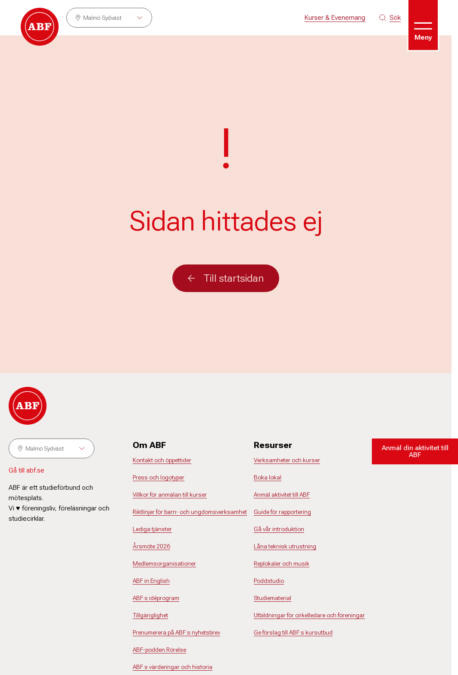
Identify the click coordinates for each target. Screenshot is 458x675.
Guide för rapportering (282, 511)
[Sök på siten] (390, 17)
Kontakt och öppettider (162, 460)
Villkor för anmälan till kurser (170, 494)
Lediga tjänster (152, 529)
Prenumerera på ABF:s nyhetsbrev (176, 632)
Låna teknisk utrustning (285, 546)
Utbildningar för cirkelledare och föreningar (309, 615)
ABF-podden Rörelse (159, 649)
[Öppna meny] (423, 25)
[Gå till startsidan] (40, 27)
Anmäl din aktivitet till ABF (415, 451)
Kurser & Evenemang (335, 17)
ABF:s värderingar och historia (172, 666)
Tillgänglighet (150, 615)
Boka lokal (267, 477)
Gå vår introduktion (279, 529)
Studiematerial (272, 597)
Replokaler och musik (281, 563)
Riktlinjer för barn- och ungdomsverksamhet (190, 511)
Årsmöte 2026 (151, 546)
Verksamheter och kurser (287, 460)
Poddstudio (269, 580)
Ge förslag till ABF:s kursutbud (293, 632)
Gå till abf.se (26, 470)
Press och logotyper (158, 477)
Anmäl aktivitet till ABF (282, 494)
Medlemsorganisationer (164, 563)
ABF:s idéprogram (156, 597)
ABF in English (151, 580)
